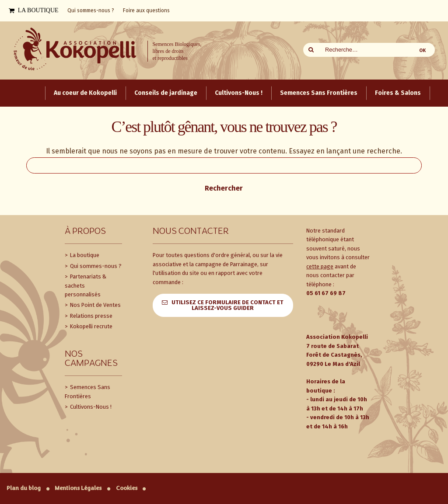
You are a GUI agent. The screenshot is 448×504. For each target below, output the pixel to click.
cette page (319, 266)
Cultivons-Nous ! (90, 406)
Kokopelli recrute (90, 326)
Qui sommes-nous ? (95, 266)
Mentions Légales (78, 488)
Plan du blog (24, 488)
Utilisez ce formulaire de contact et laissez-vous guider (228, 305)
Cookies (126, 488)
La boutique (84, 255)
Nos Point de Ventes (95, 305)
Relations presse (90, 316)
